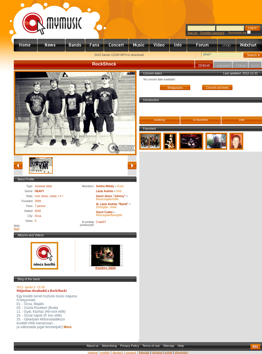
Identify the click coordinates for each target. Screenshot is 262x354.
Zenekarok (75, 45)
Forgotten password (212, 32)
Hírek (51, 45)
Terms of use (151, 345)
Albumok (223, 66)
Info (178, 45)
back (18, 165)
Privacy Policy (129, 345)
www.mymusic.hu (47, 18)
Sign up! (193, 32)
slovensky (181, 352)
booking (159, 119)
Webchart (249, 45)
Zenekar (204, 65)
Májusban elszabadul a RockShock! (42, 291)
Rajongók (94, 45)
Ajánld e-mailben (72, 55)
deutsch (118, 352)
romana (157, 352)
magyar (93, 352)
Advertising (109, 345)
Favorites (25, 55)
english (105, 352)
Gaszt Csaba (104, 212)
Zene (139, 45)
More (67, 327)
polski (168, 352)
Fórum (202, 45)
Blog (255, 66)
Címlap (26, 45)
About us (92, 345)
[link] (17, 228)
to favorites (200, 119)
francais (144, 352)
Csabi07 (101, 222)
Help (181, 345)
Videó (159, 45)
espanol (130, 352)
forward (132, 165)
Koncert (116, 45)
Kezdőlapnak (48, 55)
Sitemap (168, 345)
